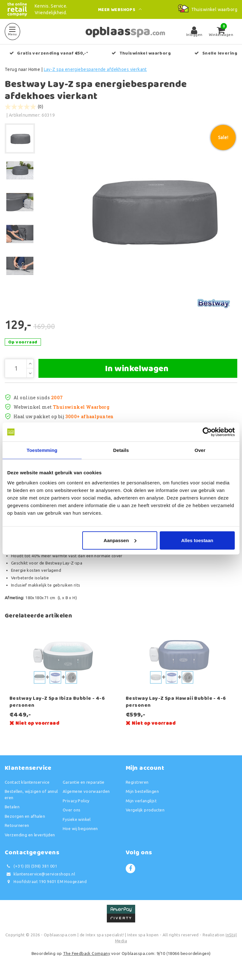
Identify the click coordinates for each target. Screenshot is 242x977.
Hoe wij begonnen (80, 828)
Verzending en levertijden (30, 835)
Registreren (137, 782)
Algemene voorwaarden (86, 791)
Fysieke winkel (77, 819)
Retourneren (17, 825)
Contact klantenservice (27, 782)
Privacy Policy (76, 801)
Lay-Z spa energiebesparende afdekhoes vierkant (95, 69)
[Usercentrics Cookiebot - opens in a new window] (207, 432)
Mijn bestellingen (142, 791)
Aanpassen (120, 540)
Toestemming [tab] (42, 450)
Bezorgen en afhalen (25, 816)
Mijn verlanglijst (141, 801)
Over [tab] (199, 450)
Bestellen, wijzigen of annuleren (31, 794)
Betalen (12, 806)
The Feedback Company (86, 953)
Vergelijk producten (145, 810)
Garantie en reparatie (84, 782)
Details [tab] (121, 450)
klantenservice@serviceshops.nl (40, 874)
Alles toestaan (197, 540)
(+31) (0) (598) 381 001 (31, 866)
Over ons (71, 810)
